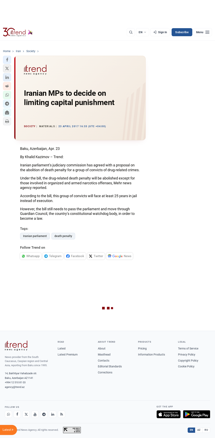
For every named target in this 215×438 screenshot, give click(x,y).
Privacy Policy (186, 354)
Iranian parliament (35, 236)
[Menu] (203, 32)
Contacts (103, 360)
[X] (26, 414)
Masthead (104, 354)
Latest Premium (68, 354)
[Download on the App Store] (169, 414)
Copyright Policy (188, 360)
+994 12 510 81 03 (15, 382)
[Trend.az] (18, 32)
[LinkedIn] (52, 414)
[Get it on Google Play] (196, 414)
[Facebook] (17, 414)
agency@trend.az (15, 387)
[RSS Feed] (61, 414)
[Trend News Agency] (16, 346)
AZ (199, 430)
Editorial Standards (110, 366)
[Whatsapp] (8, 414)
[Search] (131, 32)
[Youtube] (35, 414)
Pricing (142, 348)
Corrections (105, 372)
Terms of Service (188, 348)
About (101, 348)
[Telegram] (43, 414)
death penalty (63, 236)
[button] (7, 60)
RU (206, 430)
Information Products (151, 354)
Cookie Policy (186, 366)
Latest (62, 348)
